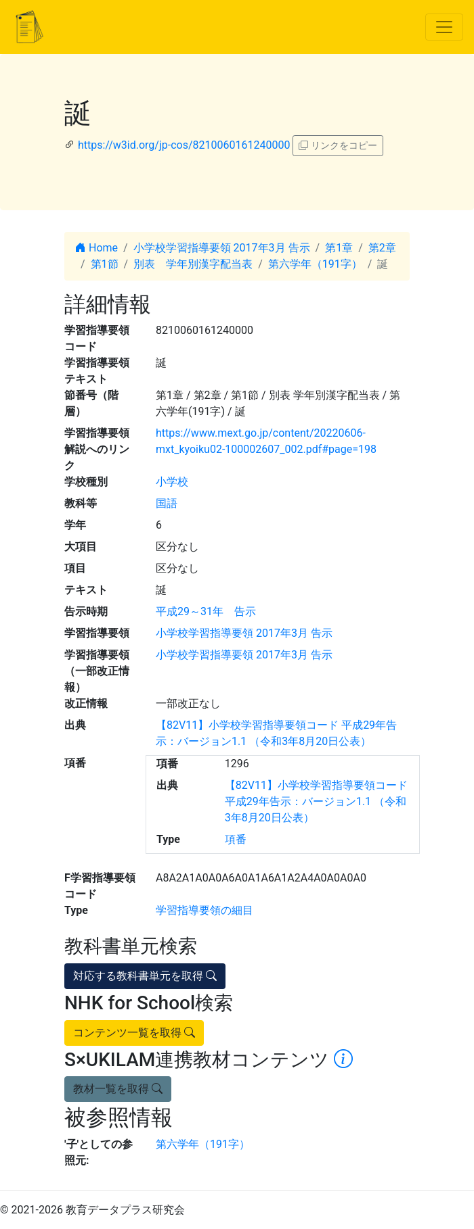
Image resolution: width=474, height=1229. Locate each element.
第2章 (382, 247)
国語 (166, 503)
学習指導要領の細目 (204, 910)
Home (96, 247)
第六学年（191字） (315, 264)
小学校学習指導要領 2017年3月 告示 (221, 247)
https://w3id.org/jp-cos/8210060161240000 (184, 145)
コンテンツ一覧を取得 (134, 1032)
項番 (235, 839)
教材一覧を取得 (118, 1088)
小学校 (172, 481)
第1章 (339, 247)
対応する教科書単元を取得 (145, 975)
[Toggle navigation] (444, 27)
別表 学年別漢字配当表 (193, 264)
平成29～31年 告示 (206, 611)
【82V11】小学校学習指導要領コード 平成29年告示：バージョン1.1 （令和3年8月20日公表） (316, 801)
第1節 (104, 264)
